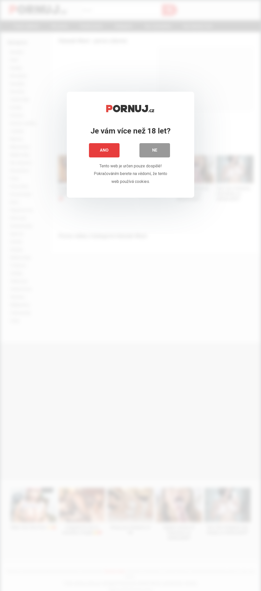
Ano (104, 150)
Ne (154, 150)
